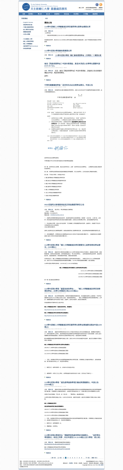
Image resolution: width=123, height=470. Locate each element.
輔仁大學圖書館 (27, 43)
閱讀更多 (48, 45)
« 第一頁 (53, 457)
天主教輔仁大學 (27, 39)
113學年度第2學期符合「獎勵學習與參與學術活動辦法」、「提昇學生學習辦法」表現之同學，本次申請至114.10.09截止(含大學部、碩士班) (72, 436)
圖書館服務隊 (27, 32)
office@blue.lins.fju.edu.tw (45, 463)
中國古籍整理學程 (28, 27)
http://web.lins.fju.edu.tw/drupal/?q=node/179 (57, 444)
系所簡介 (31, 14)
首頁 (23, 14)
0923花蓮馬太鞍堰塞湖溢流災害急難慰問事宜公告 (64, 205)
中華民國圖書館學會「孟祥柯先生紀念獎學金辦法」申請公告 (68, 85)
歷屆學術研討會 (27, 24)
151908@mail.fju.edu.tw (57, 215)
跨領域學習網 (27, 48)
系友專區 (76, 14)
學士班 (40, 14)
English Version (98, 9)
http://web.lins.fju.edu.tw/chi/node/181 (55, 309)
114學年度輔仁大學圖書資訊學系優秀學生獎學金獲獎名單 (67, 27)
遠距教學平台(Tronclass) (30, 46)
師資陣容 (57, 14)
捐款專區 (95, 14)
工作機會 (85, 14)
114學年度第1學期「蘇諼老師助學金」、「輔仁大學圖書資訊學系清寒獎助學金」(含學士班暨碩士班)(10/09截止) (72, 290)
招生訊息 (66, 14)
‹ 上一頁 (59, 457)
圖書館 (100, 7)
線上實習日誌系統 (28, 29)
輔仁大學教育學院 (28, 41)
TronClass (88, 9)
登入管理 (101, 465)
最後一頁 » (94, 457)
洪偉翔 (71, 463)
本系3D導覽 (26, 34)
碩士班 (48, 14)
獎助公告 (50, 31)
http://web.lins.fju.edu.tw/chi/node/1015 (55, 315)
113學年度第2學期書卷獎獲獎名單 (58, 51)
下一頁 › (88, 457)
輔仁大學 (81, 7)
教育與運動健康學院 (91, 7)
